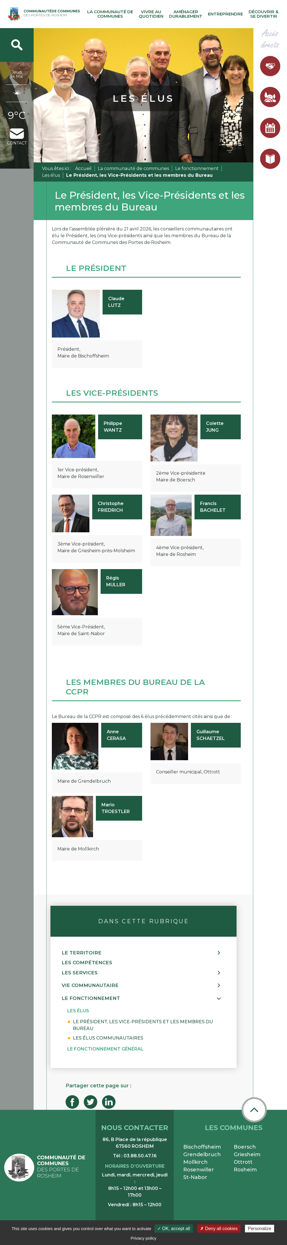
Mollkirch (195, 1162)
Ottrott (243, 1162)
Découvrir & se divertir (264, 14)
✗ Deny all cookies (219, 1228)
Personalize (259, 1228)
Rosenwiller (198, 1170)
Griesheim (247, 1154)
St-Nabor (195, 1177)
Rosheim (245, 1170)
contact (17, 137)
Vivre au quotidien (151, 14)
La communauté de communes (110, 14)
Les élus (51, 175)
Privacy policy (143, 1238)
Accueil (83, 168)
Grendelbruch (202, 1154)
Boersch (245, 1147)
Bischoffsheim (202, 1147)
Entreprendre (225, 14)
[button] (143, 953)
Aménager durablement (185, 14)
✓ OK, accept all (173, 1228)
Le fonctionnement (197, 168)
